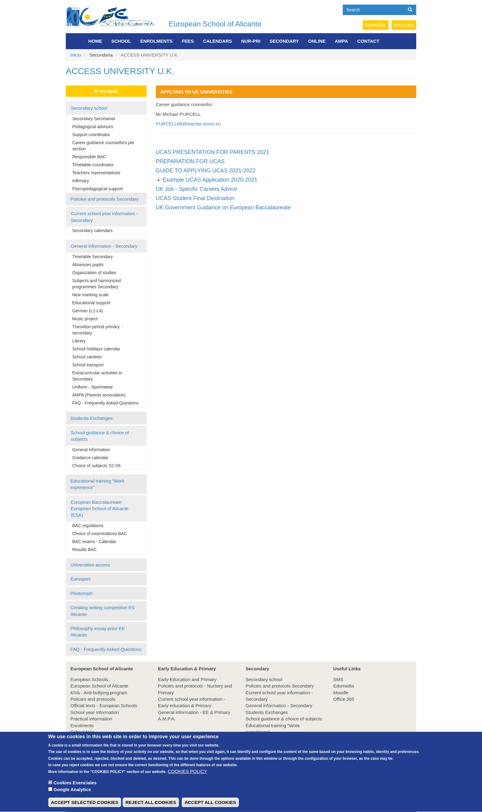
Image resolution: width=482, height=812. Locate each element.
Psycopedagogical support (97, 188)
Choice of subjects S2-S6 (96, 465)
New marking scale (90, 294)
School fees (82, 732)
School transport (88, 364)
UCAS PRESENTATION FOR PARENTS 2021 (212, 152)
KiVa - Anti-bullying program (98, 692)
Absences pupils (88, 264)
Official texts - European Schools (103, 705)
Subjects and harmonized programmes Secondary (96, 283)
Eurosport (80, 578)
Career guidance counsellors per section (103, 145)
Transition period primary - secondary (97, 329)
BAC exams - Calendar (94, 541)
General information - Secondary (104, 246)
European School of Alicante (215, 24)
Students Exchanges (91, 418)
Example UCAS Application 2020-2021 (210, 180)
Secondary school (89, 108)
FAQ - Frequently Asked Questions (105, 402)
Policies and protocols (92, 699)
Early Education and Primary (187, 679)
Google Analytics (72, 798)
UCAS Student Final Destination (195, 198)
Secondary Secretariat (93, 118)
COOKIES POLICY (187, 779)
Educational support (91, 302)
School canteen (87, 356)
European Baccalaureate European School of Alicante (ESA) (99, 508)
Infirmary (80, 180)
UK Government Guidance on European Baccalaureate (223, 207)
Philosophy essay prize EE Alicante (97, 631)
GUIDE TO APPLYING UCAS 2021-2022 (206, 171)
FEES (188, 41)
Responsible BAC (89, 156)
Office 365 (343, 699)
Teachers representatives (96, 172)
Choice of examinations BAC (99, 533)
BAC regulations (87, 525)
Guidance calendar (90, 457)
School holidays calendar (96, 348)
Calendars (217, 41)
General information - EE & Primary (194, 712)
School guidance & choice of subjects (100, 436)
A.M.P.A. (167, 718)
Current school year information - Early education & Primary (191, 702)
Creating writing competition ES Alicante (102, 611)
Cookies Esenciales (75, 791)
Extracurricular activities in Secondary (97, 375)
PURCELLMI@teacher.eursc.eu (188, 123)
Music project (84, 318)
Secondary (284, 41)
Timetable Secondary (92, 256)
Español (375, 25)
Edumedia (343, 685)
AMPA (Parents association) (98, 394)
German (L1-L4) (87, 310)
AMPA (341, 41)
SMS (338, 679)
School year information (94, 712)
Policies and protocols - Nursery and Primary (195, 689)
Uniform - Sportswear (92, 386)
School (121, 41)
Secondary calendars (92, 230)
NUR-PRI (251, 41)
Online (317, 41)
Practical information (91, 718)
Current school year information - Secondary (104, 217)
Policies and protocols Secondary (104, 199)
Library (78, 340)
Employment (83, 738)
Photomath (81, 593)
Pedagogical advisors (92, 126)
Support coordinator (91, 134)
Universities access (90, 564)
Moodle (340, 692)
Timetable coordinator (93, 164)
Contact (368, 41)
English (404, 25)
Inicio (75, 54)
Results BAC (84, 549)
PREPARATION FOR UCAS (190, 161)
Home (95, 41)
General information (91, 449)
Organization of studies (94, 272)
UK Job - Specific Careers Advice (196, 189)
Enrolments (156, 41)
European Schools (89, 679)
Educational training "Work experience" (97, 484)
